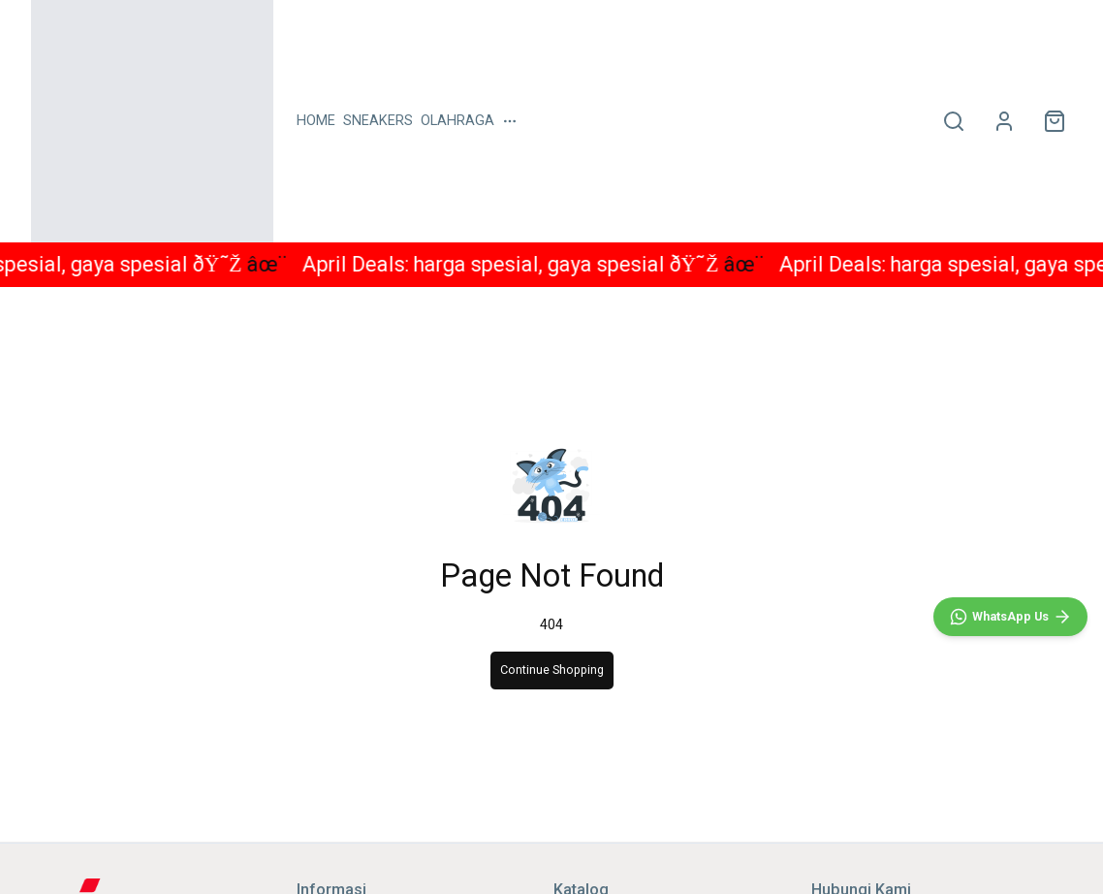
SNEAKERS (378, 120)
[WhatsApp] (1010, 616)
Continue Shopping (552, 669)
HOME (316, 120)
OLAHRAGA (457, 120)
